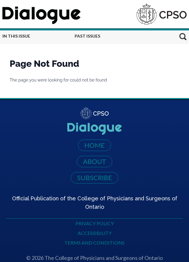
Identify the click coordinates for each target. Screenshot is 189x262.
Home (94, 145)
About (94, 161)
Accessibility (95, 233)
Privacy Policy (95, 223)
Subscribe (94, 178)
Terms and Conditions (94, 242)
